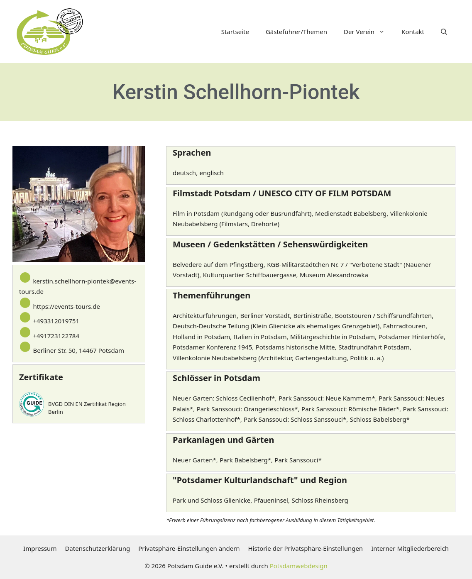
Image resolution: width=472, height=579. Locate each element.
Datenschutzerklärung (97, 548)
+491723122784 (56, 336)
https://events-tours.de (66, 306)
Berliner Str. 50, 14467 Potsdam (78, 350)
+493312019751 (56, 321)
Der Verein (368, 31)
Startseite (235, 31)
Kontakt (412, 31)
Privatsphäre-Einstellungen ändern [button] (189, 548)
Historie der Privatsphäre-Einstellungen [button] (305, 548)
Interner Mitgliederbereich (410, 548)
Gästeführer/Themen (296, 31)
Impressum (39, 548)
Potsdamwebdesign (299, 566)
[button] (444, 31)
